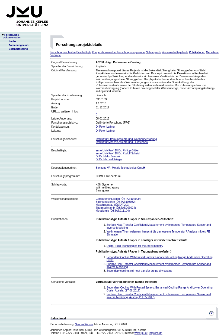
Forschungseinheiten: (64, 139)
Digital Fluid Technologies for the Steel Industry (135, 245)
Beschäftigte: (59, 150)
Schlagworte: (59, 184)
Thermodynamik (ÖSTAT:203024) (116, 207)
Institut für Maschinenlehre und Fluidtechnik (122, 142)
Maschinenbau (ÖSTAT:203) (113, 204)
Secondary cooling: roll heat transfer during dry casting (139, 270)
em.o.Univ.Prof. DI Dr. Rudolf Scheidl (118, 153)
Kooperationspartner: (63, 167)
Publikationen (197, 52)
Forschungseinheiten (63, 52)
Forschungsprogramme (131, 52)
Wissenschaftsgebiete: (64, 198)
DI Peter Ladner (105, 126)
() (97, 114)
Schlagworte (153, 52)
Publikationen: (59, 219)
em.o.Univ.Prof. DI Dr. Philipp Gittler (117, 150)
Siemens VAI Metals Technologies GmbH (120, 167)
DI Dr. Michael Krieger (109, 159)
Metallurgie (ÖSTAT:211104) (113, 210)
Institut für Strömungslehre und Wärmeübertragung (126, 139)
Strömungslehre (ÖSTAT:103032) (116, 201)
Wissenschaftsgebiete (175, 52)
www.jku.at (141, 332)
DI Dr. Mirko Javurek (108, 156)
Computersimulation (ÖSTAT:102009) (118, 198)
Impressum (155, 332)
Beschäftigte (83, 52)
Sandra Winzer (84, 324)
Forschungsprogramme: (65, 176)
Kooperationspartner (104, 52)
